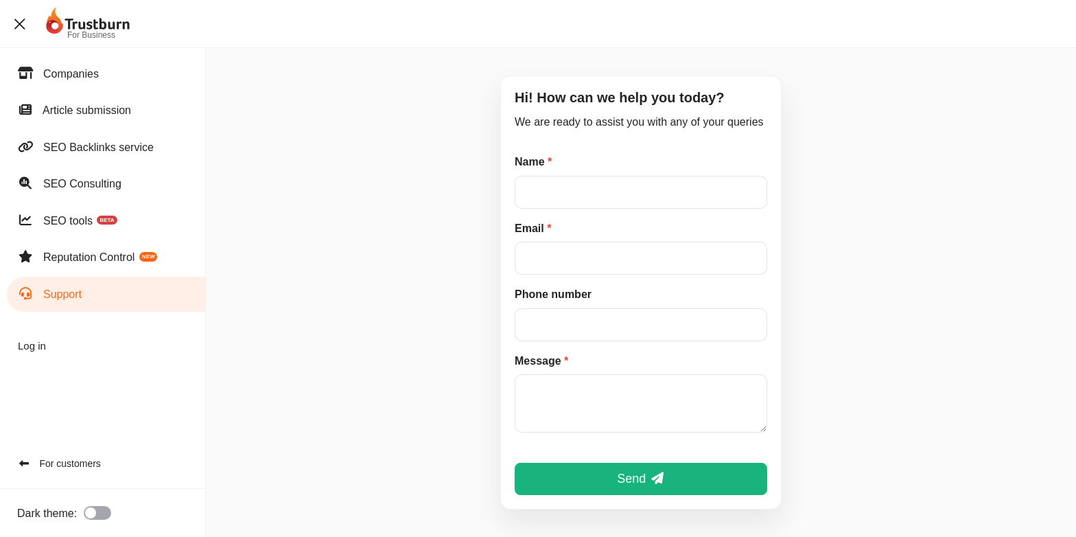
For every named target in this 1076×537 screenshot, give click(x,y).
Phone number (553, 294)
